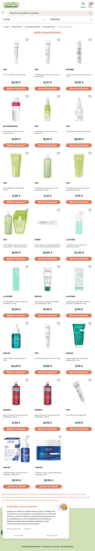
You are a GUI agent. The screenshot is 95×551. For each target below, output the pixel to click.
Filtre (7, 19)
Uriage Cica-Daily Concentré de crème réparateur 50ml (48, 474)
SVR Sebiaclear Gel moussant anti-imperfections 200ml (78, 189)
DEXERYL (7, 410)
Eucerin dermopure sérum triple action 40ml (79, 76)
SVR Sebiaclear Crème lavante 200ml (13, 189)
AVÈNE (38, 240)
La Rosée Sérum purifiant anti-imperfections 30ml (76, 246)
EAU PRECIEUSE (10, 126)
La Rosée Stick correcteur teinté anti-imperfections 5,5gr (15, 302)
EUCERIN (70, 70)
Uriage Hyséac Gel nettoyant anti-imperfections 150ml (77, 359)
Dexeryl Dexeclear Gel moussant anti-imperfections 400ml (47, 416)
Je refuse (27, 529)
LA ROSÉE (70, 240)
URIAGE (38, 296)
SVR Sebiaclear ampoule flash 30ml (78, 131)
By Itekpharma (67, 547)
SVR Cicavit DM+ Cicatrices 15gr (14, 75)
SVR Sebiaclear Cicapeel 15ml (76, 415)
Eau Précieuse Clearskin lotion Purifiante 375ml (13, 132)
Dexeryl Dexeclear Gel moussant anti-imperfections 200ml (16, 416)
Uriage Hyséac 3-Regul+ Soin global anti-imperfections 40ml (47, 302)
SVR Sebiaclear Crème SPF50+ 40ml (47, 358)
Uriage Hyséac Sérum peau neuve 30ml (14, 359)
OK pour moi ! (52, 535)
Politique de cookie (14, 529)
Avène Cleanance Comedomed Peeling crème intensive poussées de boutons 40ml (47, 246)
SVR (5, 70)
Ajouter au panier (16, 89)
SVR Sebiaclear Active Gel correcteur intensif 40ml (47, 76)
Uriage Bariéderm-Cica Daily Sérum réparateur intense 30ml (15, 474)
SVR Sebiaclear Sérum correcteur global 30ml (46, 132)
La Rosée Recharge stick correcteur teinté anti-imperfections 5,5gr (78, 302)
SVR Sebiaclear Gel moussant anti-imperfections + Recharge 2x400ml (15, 246)
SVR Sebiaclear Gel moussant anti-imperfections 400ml (47, 189)
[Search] (50, 13)
